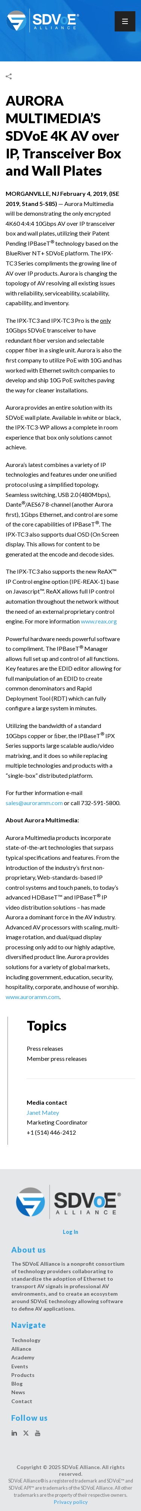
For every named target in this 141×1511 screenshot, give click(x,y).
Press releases (45, 1048)
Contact (21, 1401)
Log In (70, 1232)
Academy (22, 1357)
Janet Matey (43, 1112)
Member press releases (57, 1058)
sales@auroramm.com (34, 802)
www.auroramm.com (32, 996)
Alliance (21, 1348)
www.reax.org (99, 621)
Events (19, 1366)
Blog (17, 1383)
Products (23, 1375)
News (18, 1392)
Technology (25, 1340)
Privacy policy (71, 1502)
